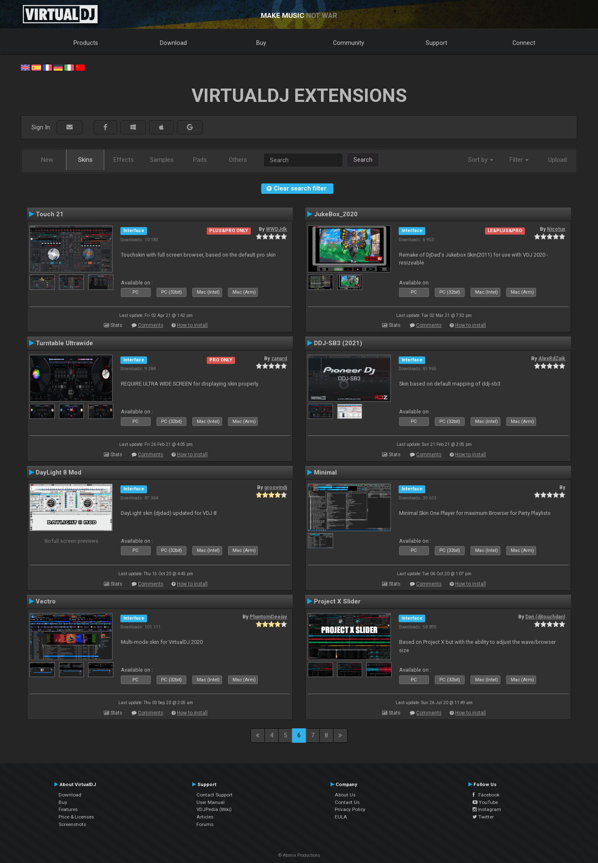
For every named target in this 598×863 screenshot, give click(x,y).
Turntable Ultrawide (64, 343)
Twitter (483, 817)
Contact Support (214, 795)
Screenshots (72, 824)
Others (238, 159)
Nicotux (556, 229)
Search (363, 159)
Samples (162, 159)
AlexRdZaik (551, 358)
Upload (557, 159)
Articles (204, 817)
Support (436, 43)
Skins (85, 159)
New (47, 159)
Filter (519, 159)
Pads (200, 159)
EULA (341, 817)
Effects (123, 159)
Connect (523, 43)
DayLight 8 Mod (58, 472)
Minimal (325, 472)
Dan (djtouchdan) (545, 617)
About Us (345, 795)
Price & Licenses (76, 817)
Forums (204, 824)
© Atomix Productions (299, 855)
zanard (279, 358)
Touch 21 (50, 214)
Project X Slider (337, 601)
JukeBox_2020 (336, 214)
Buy (261, 43)
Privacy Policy (350, 809)
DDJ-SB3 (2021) (338, 343)
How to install (192, 325)
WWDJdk (276, 229)
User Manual (210, 802)
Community (348, 43)
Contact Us (347, 802)
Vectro (46, 601)
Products (86, 43)
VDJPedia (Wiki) (214, 809)
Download (173, 43)
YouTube (485, 802)
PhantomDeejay (268, 617)
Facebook (486, 795)
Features (68, 809)
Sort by (480, 159)
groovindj (275, 487)
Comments (150, 325)
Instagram (487, 809)
